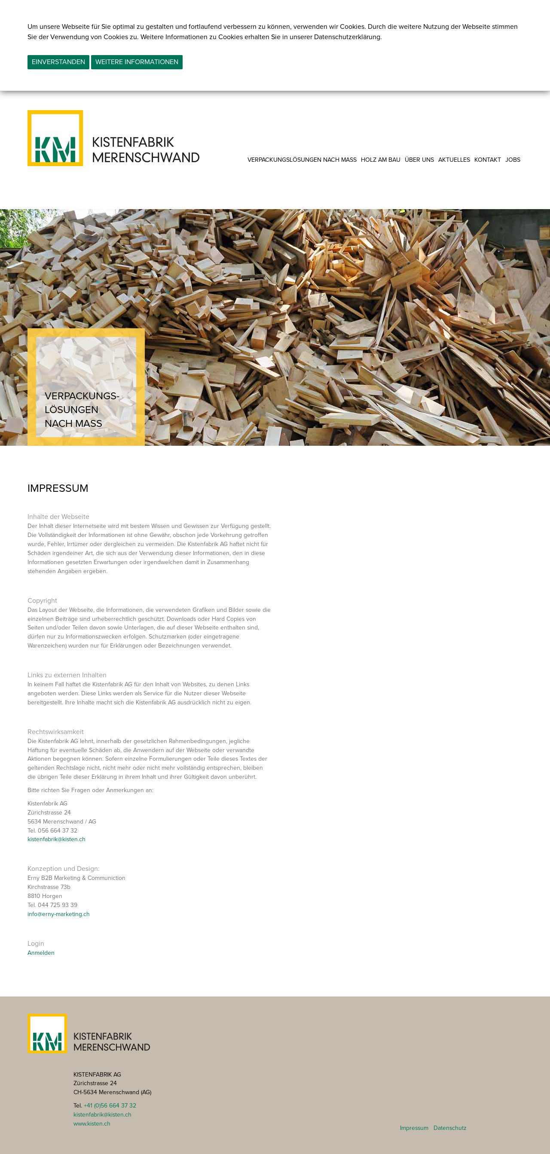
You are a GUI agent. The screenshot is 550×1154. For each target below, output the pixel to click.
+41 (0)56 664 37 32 (110, 1105)
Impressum (414, 1128)
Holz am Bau (380, 160)
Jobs (512, 160)
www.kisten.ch (91, 1123)
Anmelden (41, 953)
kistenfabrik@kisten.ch (57, 839)
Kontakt (487, 160)
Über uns (419, 160)
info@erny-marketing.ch (59, 914)
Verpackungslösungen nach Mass (302, 160)
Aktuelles (454, 160)
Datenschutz (450, 1128)
